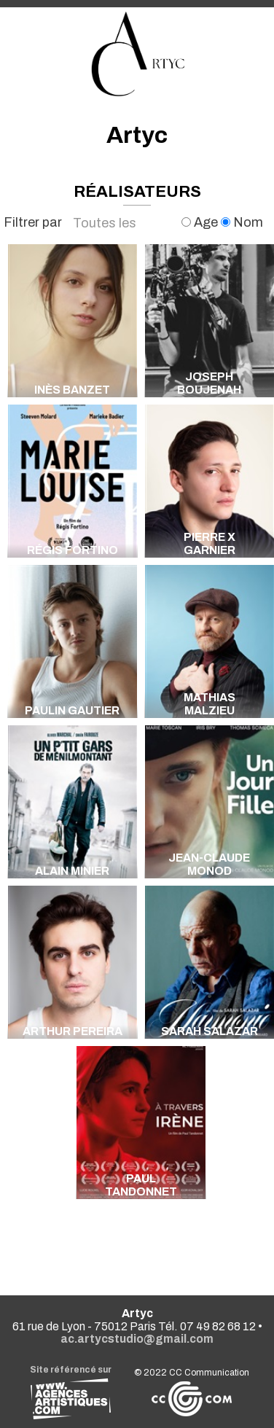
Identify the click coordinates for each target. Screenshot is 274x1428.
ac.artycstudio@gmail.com (137, 1339)
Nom (242, 222)
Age (201, 222)
